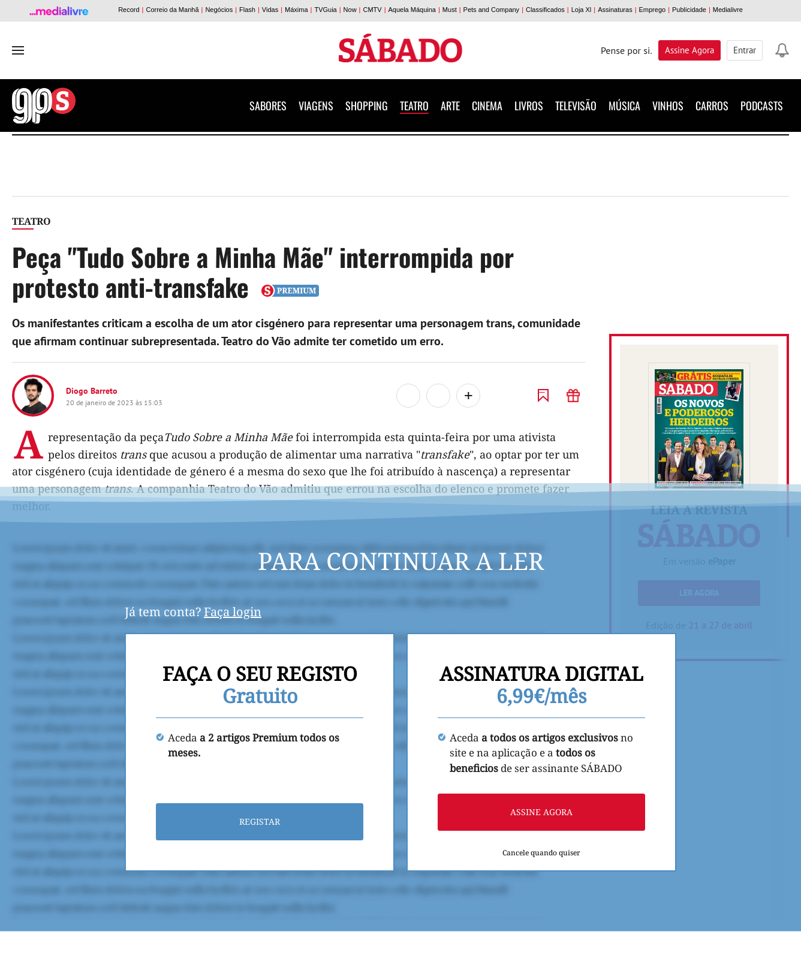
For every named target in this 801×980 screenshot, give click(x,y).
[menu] (18, 50)
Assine (689, 50)
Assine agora (541, 812)
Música (624, 105)
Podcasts (761, 105)
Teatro (414, 105)
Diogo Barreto (92, 390)
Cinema (487, 105)
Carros (711, 105)
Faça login (232, 612)
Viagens (316, 105)
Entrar (744, 50)
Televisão (576, 105)
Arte (450, 105)
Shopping (366, 105)
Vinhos (667, 105)
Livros (528, 105)
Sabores (268, 105)
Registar (259, 822)
